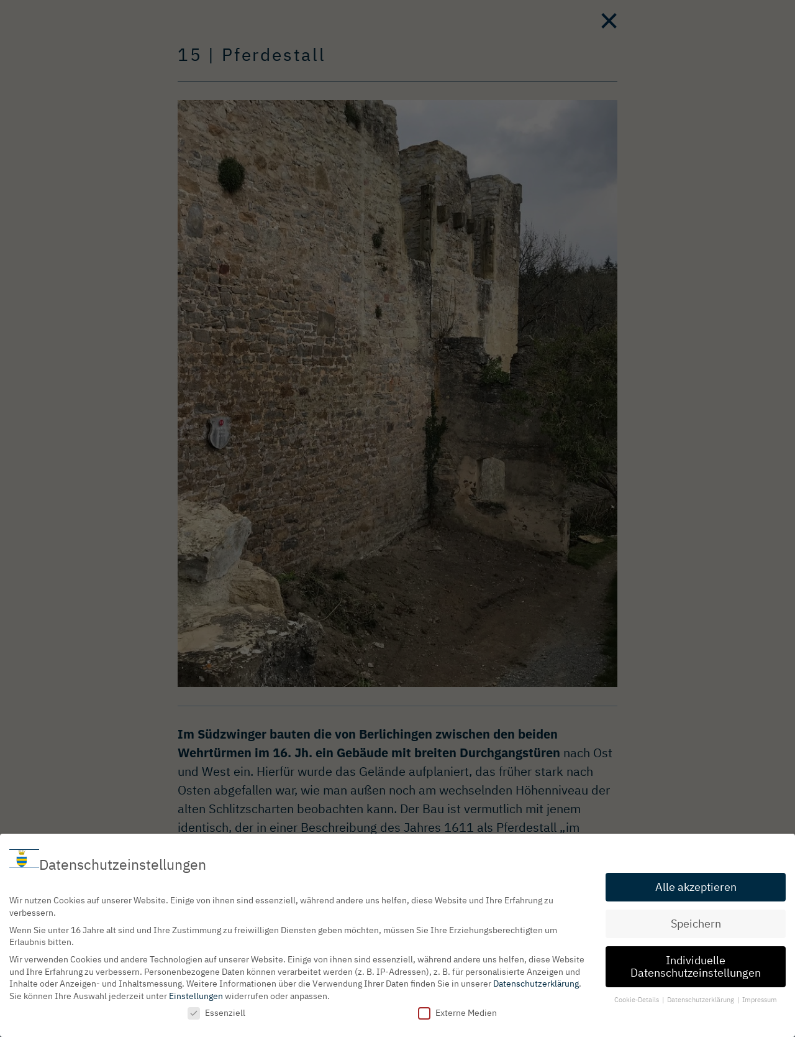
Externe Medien (457, 1010)
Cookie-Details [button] (637, 997)
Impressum (759, 997)
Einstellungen (196, 994)
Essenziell (216, 1010)
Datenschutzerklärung (536, 981)
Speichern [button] (696, 922)
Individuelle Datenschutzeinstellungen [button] (695, 964)
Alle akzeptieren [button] (696, 885)
